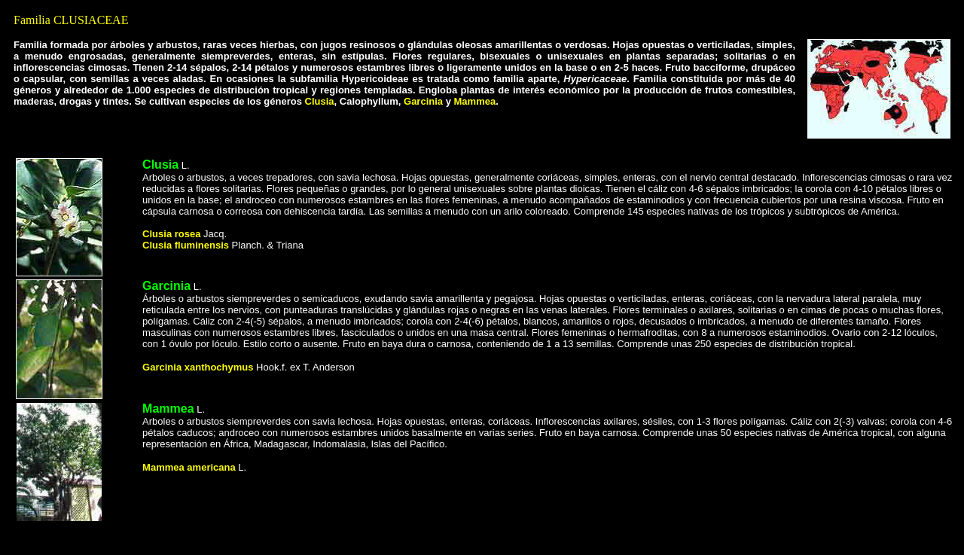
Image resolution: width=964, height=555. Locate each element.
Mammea (168, 408)
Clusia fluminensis (185, 245)
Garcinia (423, 101)
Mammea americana (189, 467)
